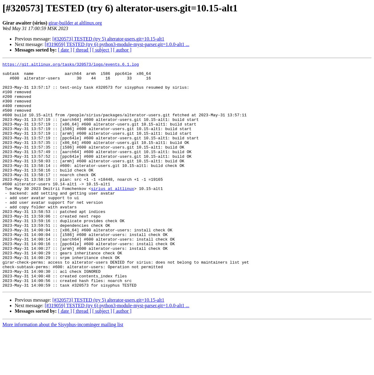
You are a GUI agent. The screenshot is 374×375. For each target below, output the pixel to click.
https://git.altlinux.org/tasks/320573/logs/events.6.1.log (70, 65)
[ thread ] (82, 49)
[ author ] (122, 49)
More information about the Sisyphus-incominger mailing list (62, 369)
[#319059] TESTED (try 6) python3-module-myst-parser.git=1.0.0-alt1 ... (117, 44)
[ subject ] (102, 49)
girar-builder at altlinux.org (75, 22)
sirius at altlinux (112, 214)
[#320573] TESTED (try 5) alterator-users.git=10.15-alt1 (108, 38)
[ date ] (65, 49)
